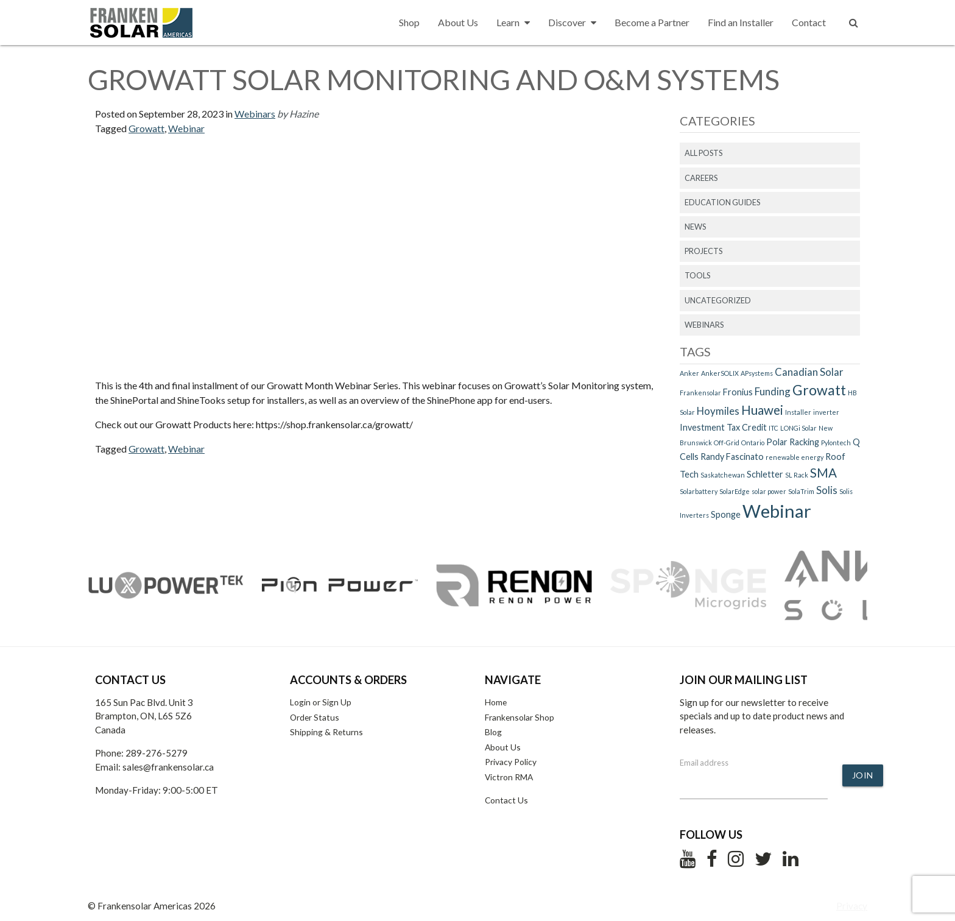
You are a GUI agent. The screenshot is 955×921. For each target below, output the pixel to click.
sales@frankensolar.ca (168, 766)
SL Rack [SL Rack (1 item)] (796, 475)
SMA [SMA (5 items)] (823, 472)
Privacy (851, 905)
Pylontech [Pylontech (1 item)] (836, 442)
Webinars (254, 113)
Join (862, 775)
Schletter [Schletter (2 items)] (765, 474)
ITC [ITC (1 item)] (773, 428)
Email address (704, 762)
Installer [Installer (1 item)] (798, 412)
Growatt (146, 128)
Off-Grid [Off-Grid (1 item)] (726, 442)
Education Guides (722, 202)
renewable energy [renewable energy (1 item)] (794, 457)
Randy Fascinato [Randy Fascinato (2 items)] (732, 456)
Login (300, 702)
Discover (572, 22)
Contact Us (506, 800)
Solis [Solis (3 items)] (826, 490)
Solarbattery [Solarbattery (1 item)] (698, 491)
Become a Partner (652, 22)
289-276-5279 (156, 752)
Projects (703, 251)
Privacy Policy (511, 762)
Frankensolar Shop (519, 717)
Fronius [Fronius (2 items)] (738, 392)
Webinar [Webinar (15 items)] (776, 510)
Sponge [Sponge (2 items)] (726, 514)
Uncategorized (718, 300)
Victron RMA (509, 777)
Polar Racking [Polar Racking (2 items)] (792, 442)
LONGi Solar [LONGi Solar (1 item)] (798, 428)
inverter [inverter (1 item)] (826, 412)
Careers (701, 178)
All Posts (703, 153)
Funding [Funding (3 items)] (773, 391)
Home (496, 702)
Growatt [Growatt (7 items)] (819, 389)
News (695, 226)
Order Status (314, 717)
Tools (697, 275)
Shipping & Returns (326, 732)
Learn (513, 22)
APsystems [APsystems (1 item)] (757, 373)
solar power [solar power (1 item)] (769, 491)
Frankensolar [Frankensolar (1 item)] (700, 393)
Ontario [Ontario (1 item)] (752, 442)
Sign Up (336, 702)
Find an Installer (741, 22)
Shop (409, 22)
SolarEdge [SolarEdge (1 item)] (734, 491)
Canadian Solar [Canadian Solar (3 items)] (809, 371)
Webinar (186, 128)
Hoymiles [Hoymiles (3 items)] (718, 410)
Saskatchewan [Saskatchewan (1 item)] (722, 475)
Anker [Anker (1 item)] (689, 373)
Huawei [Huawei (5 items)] (762, 410)
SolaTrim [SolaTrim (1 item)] (801, 491)
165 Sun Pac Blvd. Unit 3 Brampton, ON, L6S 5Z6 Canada (144, 716)
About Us (458, 22)
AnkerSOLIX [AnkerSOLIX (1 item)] (720, 373)
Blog (493, 732)
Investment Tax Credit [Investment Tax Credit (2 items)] (723, 427)
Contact (809, 22)
